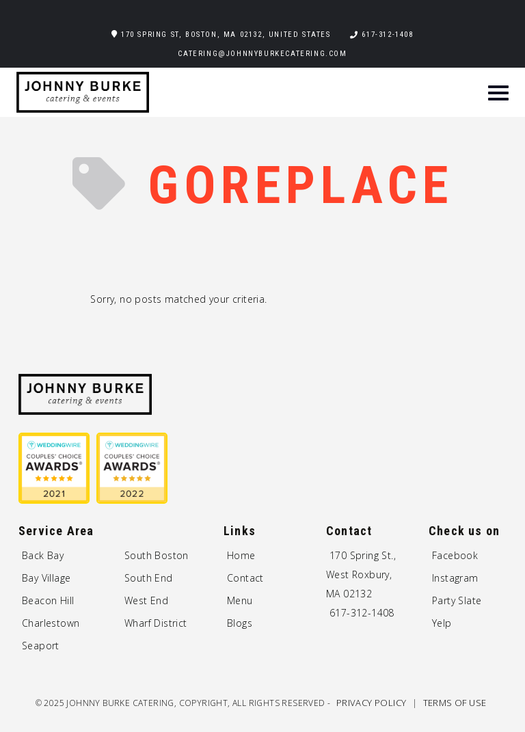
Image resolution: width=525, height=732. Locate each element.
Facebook (455, 555)
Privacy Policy (372, 702)
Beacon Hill (48, 600)
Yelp (442, 622)
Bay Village (46, 577)
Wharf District (155, 622)
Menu (240, 600)
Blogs (239, 622)
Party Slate (456, 600)
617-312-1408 (387, 34)
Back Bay (43, 555)
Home (241, 555)
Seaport (40, 645)
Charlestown (50, 622)
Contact (245, 577)
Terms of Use (455, 702)
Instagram (455, 577)
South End (148, 577)
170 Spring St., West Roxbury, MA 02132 (361, 574)
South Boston (156, 555)
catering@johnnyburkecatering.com (262, 53)
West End (146, 600)
